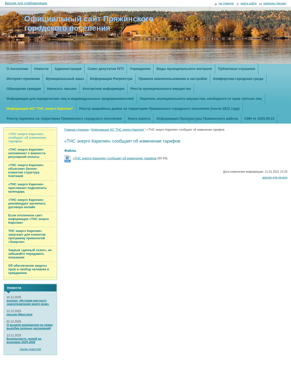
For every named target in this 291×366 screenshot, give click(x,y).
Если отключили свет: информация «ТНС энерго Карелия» (28, 218)
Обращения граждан (24, 89)
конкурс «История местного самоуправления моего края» (28, 302)
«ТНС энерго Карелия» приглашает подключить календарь (27, 187)
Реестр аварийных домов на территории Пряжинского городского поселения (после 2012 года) (159, 109)
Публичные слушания (236, 69)
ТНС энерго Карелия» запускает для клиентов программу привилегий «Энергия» (27, 236)
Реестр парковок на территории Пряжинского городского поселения (64, 118)
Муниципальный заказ (65, 79)
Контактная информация (103, 89)
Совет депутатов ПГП (106, 69)
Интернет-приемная (23, 79)
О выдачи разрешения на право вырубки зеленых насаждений (30, 326)
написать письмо (274, 3)
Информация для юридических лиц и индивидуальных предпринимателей (70, 99)
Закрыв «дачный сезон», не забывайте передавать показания (30, 253)
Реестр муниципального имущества (160, 89)
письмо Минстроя (19, 314)
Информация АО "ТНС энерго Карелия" (40, 109)
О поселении (17, 69)
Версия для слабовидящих (26, 3)
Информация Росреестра (111, 79)
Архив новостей (30, 349)
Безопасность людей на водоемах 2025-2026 (24, 340)
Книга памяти (139, 118)
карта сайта (248, 3)
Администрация (68, 69)
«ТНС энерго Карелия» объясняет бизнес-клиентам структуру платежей (26, 170)
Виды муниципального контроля (184, 69)
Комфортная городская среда (238, 79)
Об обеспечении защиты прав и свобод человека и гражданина (28, 269)
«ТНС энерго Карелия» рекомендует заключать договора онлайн (27, 203)
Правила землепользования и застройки (172, 79)
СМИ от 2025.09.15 (259, 118)
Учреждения (140, 69)
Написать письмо (62, 89)
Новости (41, 69)
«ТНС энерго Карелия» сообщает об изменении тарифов (27, 137)
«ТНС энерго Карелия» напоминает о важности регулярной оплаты (26, 153)
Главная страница (76, 129)
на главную (226, 3)
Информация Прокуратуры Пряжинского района (197, 118)
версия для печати (274, 177)
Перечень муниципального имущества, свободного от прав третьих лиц (201, 99)
